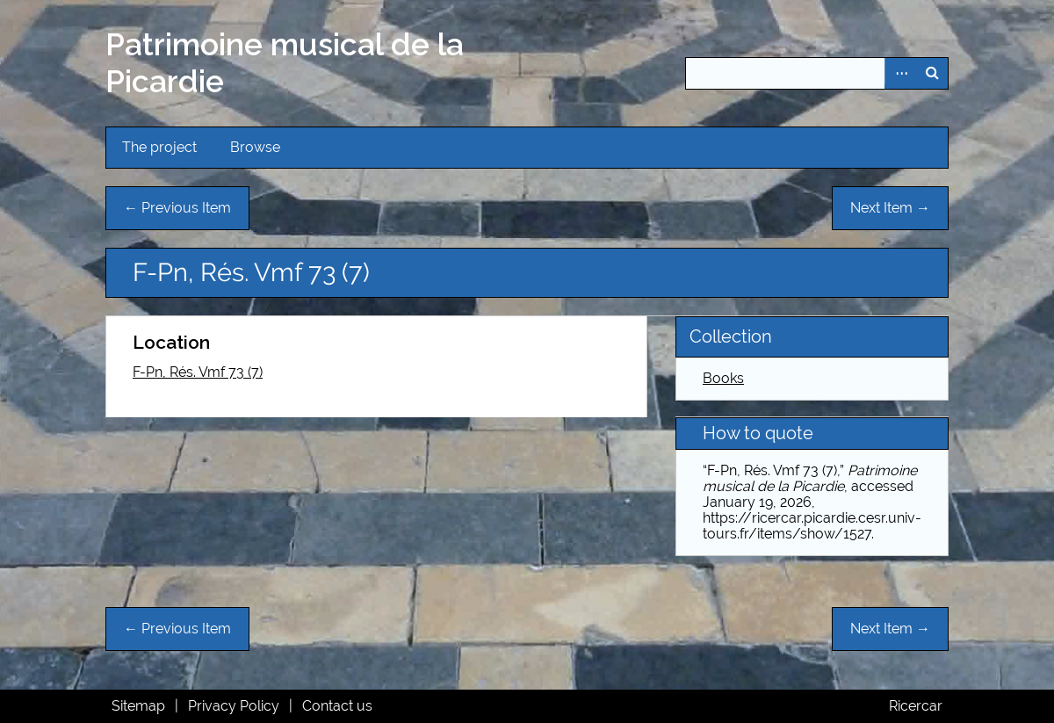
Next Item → (890, 207)
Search (932, 73)
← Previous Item (177, 207)
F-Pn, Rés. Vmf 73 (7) (198, 372)
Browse (255, 147)
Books (723, 378)
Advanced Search (900, 73)
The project (159, 147)
